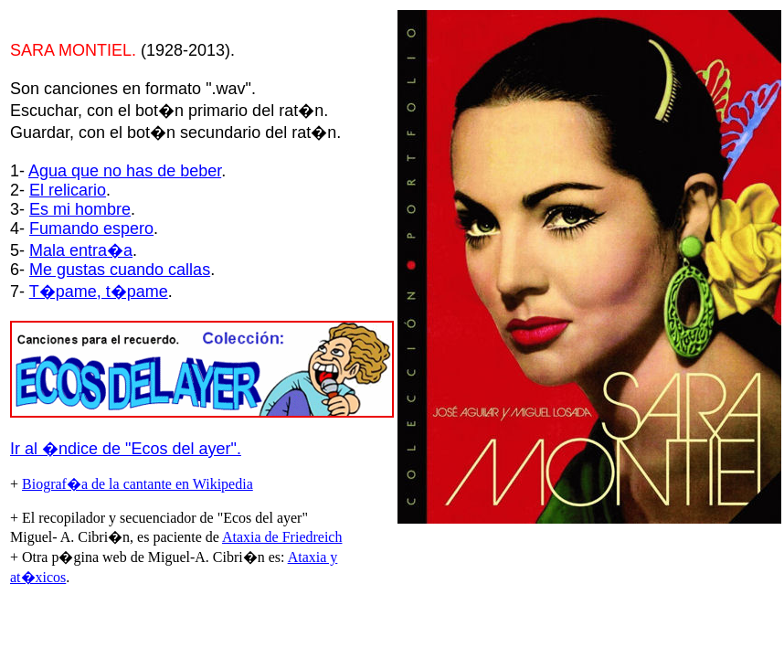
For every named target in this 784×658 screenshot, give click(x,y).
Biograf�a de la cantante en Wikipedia (137, 484)
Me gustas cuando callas (119, 269)
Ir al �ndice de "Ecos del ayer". (125, 449)
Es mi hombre (80, 209)
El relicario (67, 190)
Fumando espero (91, 228)
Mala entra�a (80, 250)
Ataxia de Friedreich (282, 537)
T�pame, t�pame (98, 291)
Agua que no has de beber (124, 171)
